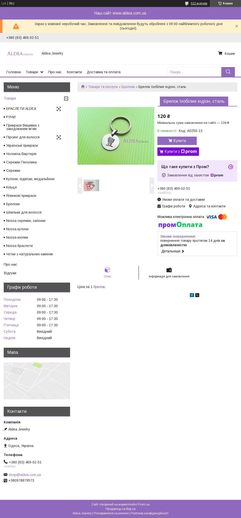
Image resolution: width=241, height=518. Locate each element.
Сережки (13, 171)
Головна (13, 72)
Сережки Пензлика (21, 162)
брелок (99, 287)
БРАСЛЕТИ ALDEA (21, 109)
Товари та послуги (103, 87)
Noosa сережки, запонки (25, 221)
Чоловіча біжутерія (21, 154)
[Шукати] (228, 72)
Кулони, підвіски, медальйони (30, 179)
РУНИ (10, 117)
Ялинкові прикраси (21, 196)
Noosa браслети (19, 246)
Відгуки (10, 273)
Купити (179, 141)
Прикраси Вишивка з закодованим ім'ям (22, 127)
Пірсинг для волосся (23, 137)
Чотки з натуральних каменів (29, 254)
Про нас (55, 72)
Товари (32, 72)
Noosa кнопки (17, 237)
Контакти (74, 72)
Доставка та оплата (103, 72)
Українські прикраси (22, 145)
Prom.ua (144, 504)
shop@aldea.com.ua (25, 475)
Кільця (11, 187)
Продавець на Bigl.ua (120, 509)
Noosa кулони (17, 229)
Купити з (181, 151)
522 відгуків (199, 3)
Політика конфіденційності (149, 513)
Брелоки (128, 87)
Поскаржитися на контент (111, 513)
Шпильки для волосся (24, 212)
